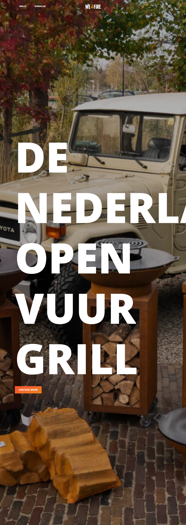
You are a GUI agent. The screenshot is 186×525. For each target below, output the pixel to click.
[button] (28, 392)
